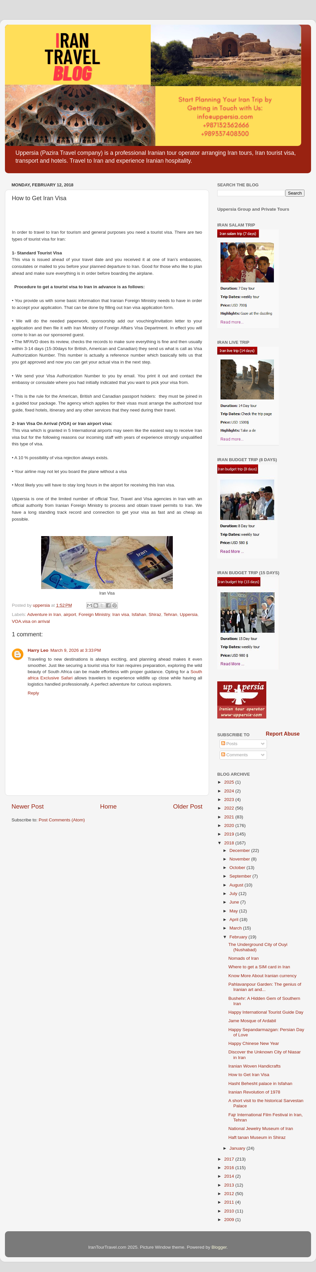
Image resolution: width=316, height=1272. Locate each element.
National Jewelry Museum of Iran (260, 1128)
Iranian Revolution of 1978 (254, 1092)
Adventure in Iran (44, 614)
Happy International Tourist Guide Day (265, 1012)
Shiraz (155, 614)
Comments (234, 754)
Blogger (219, 1247)
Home (108, 806)
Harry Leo (38, 650)
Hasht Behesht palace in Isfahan (260, 1083)
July (234, 893)
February (239, 936)
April (234, 919)
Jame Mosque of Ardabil (252, 1020)
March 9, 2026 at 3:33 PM (75, 650)
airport (70, 614)
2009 (229, 1219)
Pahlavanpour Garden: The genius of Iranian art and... (264, 987)
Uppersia (189, 614)
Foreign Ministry (94, 614)
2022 (229, 808)
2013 (229, 1185)
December (240, 850)
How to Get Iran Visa (248, 1074)
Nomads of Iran (243, 958)
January (238, 1148)
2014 (229, 1176)
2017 (229, 1159)
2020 (229, 825)
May (234, 910)
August (237, 885)
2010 (229, 1211)
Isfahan (139, 614)
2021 (229, 816)
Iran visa (120, 614)
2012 (229, 1193)
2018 (229, 842)
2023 (229, 799)
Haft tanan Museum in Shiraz (257, 1137)
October (238, 867)
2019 (229, 834)
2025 (229, 782)
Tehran (170, 614)
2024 (229, 791)
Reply (33, 693)
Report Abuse (283, 734)
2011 (229, 1202)
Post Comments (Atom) (62, 819)
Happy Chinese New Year (253, 1043)
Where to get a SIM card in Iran (259, 966)
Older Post (187, 806)
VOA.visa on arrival (31, 621)
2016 (229, 1167)
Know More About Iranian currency (262, 975)
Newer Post (28, 806)
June (234, 902)
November (240, 859)
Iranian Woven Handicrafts (254, 1066)
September (240, 876)
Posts (229, 743)
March (236, 928)
